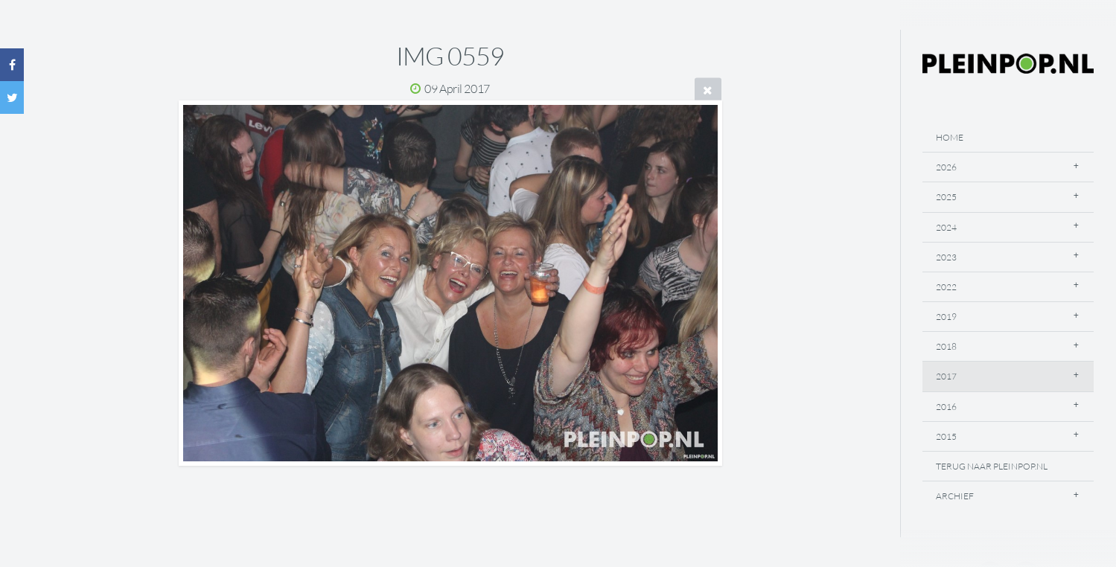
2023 (946, 257)
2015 (946, 436)
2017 (946, 376)
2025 (946, 196)
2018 (946, 346)
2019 (946, 316)
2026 (946, 167)
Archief (955, 496)
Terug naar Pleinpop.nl (992, 466)
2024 (946, 227)
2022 (946, 286)
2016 (946, 406)
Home (949, 137)
